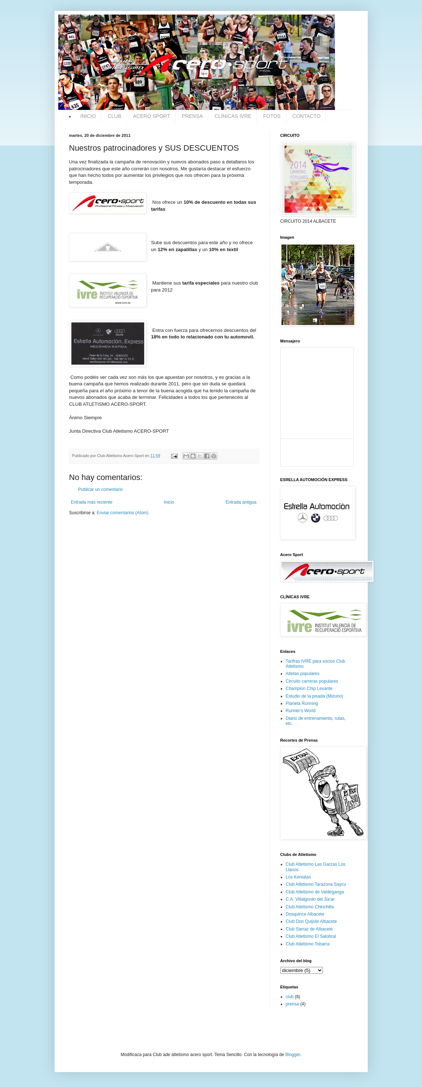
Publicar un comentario (100, 489)
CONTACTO (306, 116)
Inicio (169, 502)
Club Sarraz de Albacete (309, 929)
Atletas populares (303, 673)
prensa (292, 1004)
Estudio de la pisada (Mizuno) (314, 696)
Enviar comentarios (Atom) (123, 512)
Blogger (292, 1054)
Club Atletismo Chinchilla (310, 906)
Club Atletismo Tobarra (308, 944)
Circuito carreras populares (312, 681)
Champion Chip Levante (309, 688)
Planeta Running (302, 703)
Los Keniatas (298, 877)
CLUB (114, 116)
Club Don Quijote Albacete (311, 921)
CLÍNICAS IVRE (232, 116)
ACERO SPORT (151, 116)
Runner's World (301, 710)
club (290, 996)
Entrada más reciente (92, 502)
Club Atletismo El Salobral (311, 936)
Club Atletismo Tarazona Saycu (316, 884)
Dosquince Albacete (305, 914)
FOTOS (272, 116)
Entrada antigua (241, 502)
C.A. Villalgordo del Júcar (310, 899)
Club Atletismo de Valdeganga (315, 891)
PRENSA (192, 116)
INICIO (88, 116)
